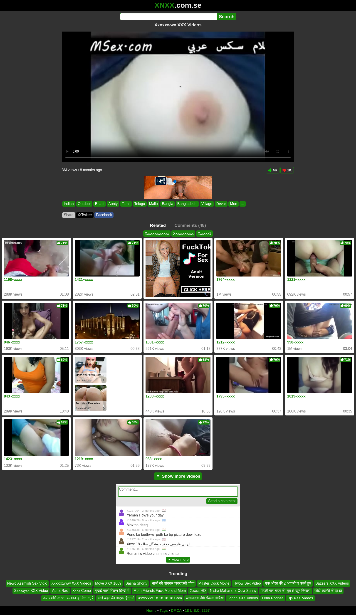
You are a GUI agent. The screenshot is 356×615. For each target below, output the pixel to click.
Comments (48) (190, 225)
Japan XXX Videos (243, 598)
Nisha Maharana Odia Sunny (233, 591)
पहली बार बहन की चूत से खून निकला (285, 591)
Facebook (104, 215)
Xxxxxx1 (204, 233)
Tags (164, 611)
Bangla (167, 204)
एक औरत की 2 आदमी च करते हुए (288, 583)
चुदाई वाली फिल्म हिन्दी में (112, 591)
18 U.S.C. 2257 (197, 611)
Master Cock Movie (214, 583)
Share (69, 215)
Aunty (113, 204)
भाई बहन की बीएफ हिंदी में (116, 598)
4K (272, 170)
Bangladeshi (187, 204)
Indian (69, 204)
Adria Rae (60, 591)
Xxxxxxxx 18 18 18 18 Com (160, 598)
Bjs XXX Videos (300, 598)
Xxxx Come (81, 591)
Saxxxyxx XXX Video (31, 591)
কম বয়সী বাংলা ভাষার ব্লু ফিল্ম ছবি (68, 598)
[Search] (168, 16)
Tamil (126, 204)
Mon (233, 204)
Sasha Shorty (136, 583)
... (242, 204)
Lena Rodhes (273, 598)
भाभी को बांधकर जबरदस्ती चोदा (172, 583)
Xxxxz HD (198, 591)
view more (178, 559)
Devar (221, 204)
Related (158, 225)
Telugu (139, 204)
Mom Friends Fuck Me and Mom (160, 591)
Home (151, 611)
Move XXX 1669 (108, 583)
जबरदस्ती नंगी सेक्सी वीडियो (204, 598)
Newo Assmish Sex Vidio (27, 583)
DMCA (176, 611)
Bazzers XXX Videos (332, 583)
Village (206, 204)
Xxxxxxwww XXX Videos (71, 583)
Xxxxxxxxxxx (183, 233)
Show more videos (178, 476)
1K (287, 170)
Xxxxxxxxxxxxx (157, 233)
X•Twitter (85, 215)
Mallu (153, 204)
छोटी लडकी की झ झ (328, 591)
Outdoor (84, 204)
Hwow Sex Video (247, 583)
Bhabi (99, 204)
